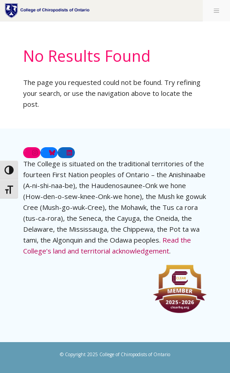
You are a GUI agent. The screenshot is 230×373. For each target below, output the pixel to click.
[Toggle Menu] (216, 10)
